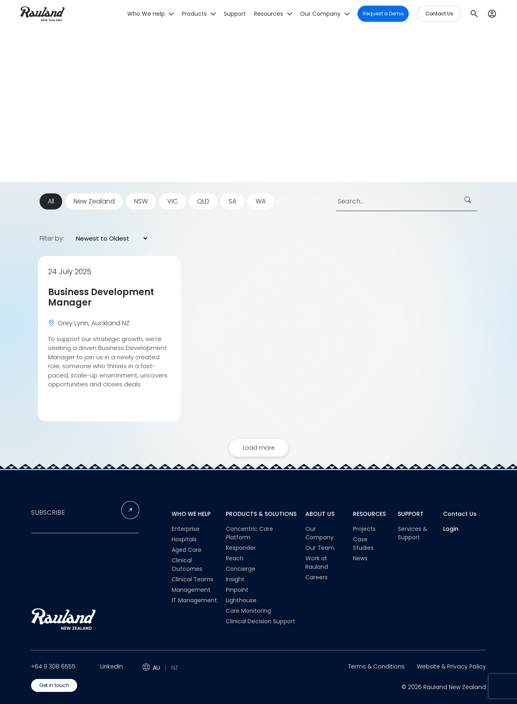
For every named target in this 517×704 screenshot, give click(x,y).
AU (156, 668)
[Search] (406, 201)
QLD (203, 201)
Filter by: (52, 238)
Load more (259, 448)
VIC (172, 201)
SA (232, 201)
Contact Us (460, 514)
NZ (174, 668)
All (51, 201)
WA (261, 201)
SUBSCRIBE (48, 512)
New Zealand (94, 201)
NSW (141, 201)
